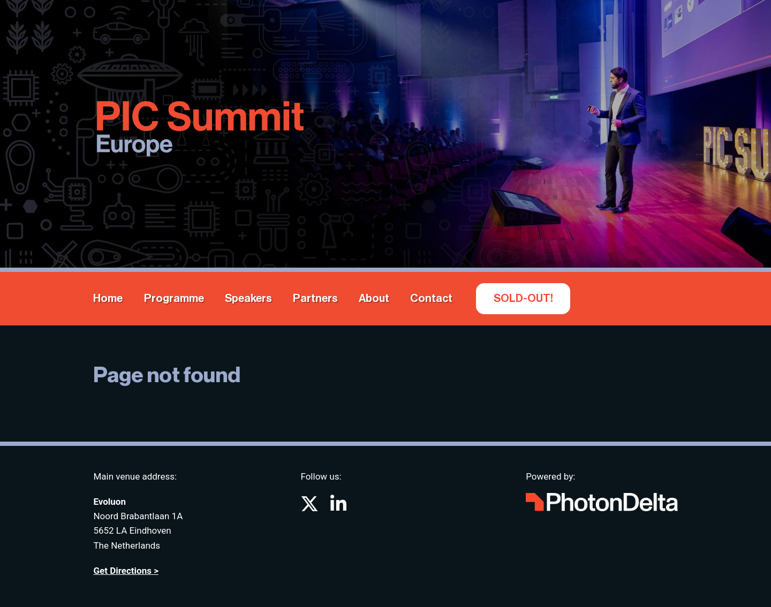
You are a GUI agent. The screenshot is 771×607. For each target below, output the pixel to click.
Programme (174, 298)
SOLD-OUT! (523, 298)
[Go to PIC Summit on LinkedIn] (338, 507)
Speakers (248, 298)
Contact (431, 298)
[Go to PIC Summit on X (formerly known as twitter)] (310, 507)
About (374, 298)
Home (108, 298)
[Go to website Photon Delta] (601, 499)
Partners (315, 298)
